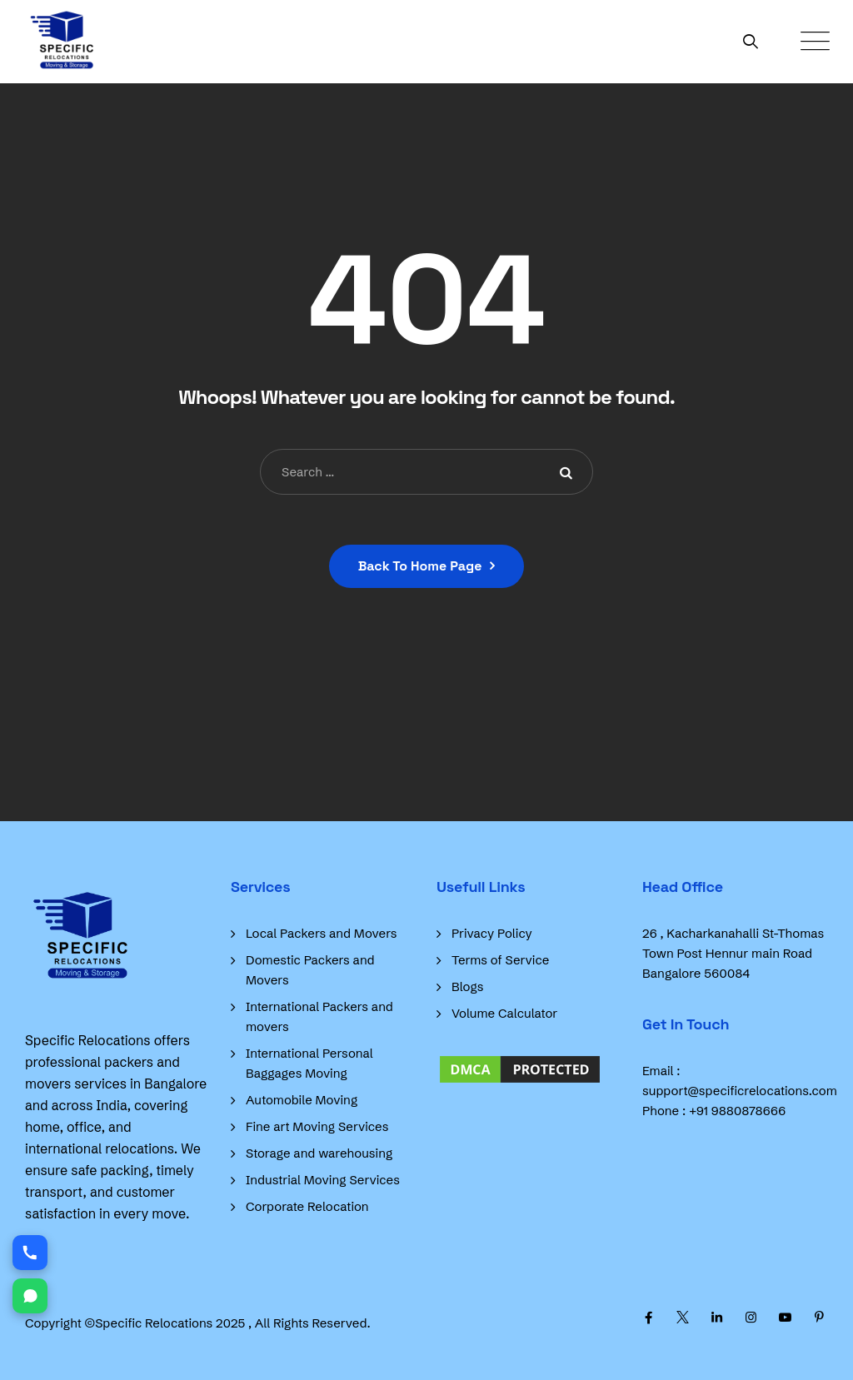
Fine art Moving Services (317, 1126)
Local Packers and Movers (321, 933)
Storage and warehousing (319, 1153)
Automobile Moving (301, 1100)
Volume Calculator (504, 1013)
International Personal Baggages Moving (309, 1063)
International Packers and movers (319, 1016)
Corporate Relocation (307, 1206)
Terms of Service (500, 960)
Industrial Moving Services (323, 1180)
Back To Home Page (420, 566)
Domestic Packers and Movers (310, 970)
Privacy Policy (491, 933)
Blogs (467, 986)
